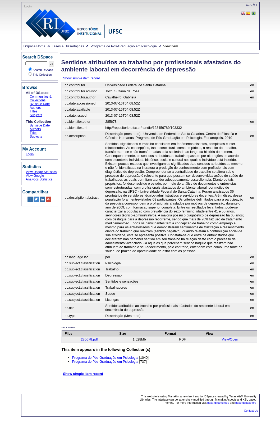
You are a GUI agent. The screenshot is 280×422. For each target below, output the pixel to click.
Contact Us (251, 410)
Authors (35, 108)
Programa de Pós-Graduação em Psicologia (123, 46)
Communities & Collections (41, 98)
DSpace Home (34, 46)
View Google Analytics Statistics (39, 177)
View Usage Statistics (41, 172)
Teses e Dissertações (68, 46)
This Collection (40, 74)
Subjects (36, 115)
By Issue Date (40, 104)
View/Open (230, 339)
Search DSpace (41, 69)
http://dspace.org (245, 402)
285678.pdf (89, 339)
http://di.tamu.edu (218, 402)
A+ (255, 4)
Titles (34, 111)
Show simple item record (81, 78)
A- (247, 5)
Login (28, 6)
